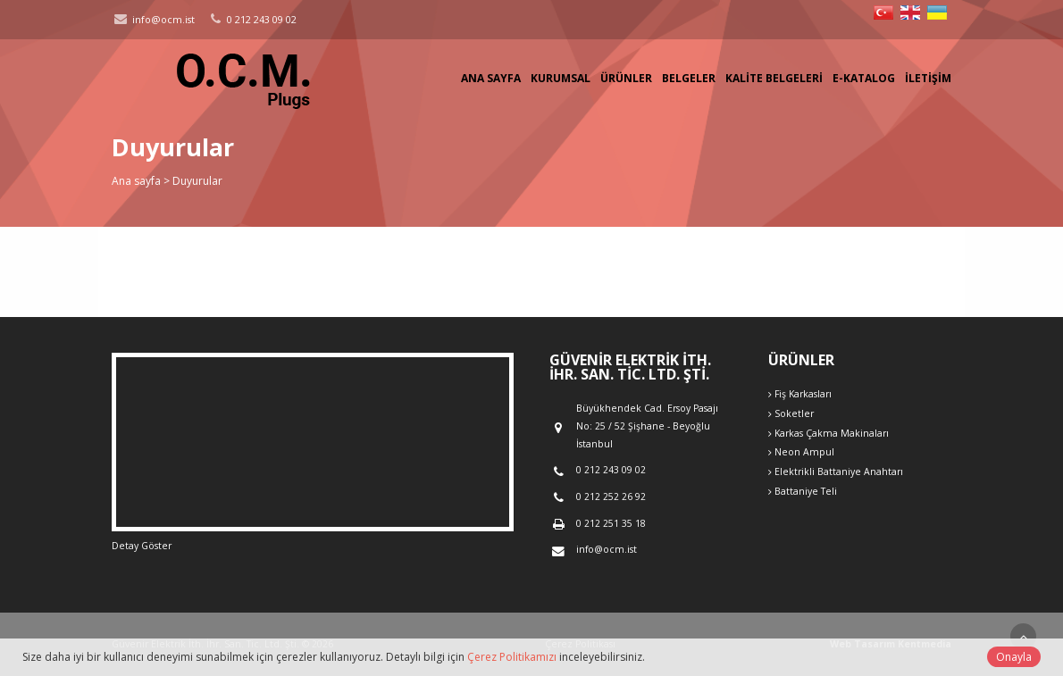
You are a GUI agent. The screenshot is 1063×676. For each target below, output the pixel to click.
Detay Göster (142, 545)
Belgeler (689, 78)
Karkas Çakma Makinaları (828, 433)
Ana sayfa (491, 78)
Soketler (791, 413)
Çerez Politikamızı (512, 656)
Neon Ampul (801, 452)
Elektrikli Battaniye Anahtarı (835, 471)
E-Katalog (864, 78)
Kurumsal (560, 78)
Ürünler (626, 78)
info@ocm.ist (153, 19)
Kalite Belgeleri (774, 78)
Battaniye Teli (802, 491)
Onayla (1014, 656)
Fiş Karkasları (800, 394)
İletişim (928, 78)
